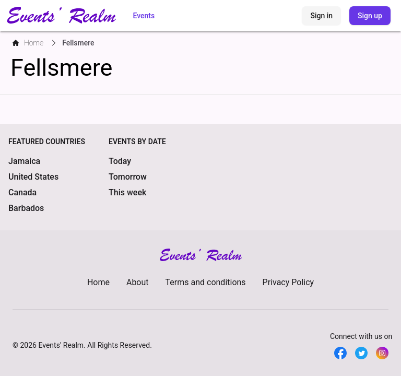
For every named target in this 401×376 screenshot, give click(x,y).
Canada (22, 192)
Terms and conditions (206, 282)
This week (127, 192)
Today (120, 161)
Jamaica (24, 161)
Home (98, 282)
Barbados (26, 208)
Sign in (321, 15)
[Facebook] (340, 353)
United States (33, 177)
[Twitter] (361, 353)
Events (144, 15)
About (137, 282)
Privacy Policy (288, 282)
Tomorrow (128, 177)
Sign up (370, 15)
